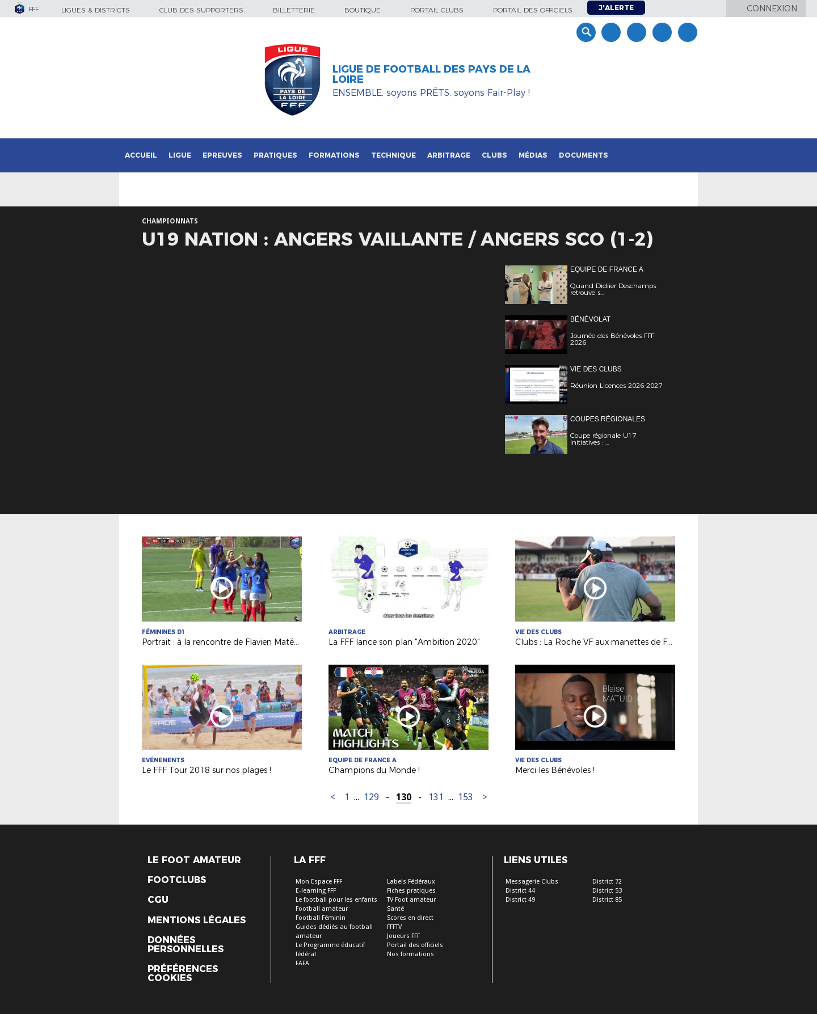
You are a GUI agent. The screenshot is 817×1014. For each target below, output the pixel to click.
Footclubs (177, 880)
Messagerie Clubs (532, 881)
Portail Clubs (437, 10)
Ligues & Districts (95, 10)
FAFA (302, 963)
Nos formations (410, 954)
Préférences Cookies (183, 974)
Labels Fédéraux (411, 881)
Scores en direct (410, 918)
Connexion (772, 8)
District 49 (520, 899)
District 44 (520, 890)
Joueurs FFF (403, 936)
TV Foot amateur (411, 899)
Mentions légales (197, 920)
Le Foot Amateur (194, 860)
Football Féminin (321, 918)
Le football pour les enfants (336, 899)
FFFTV (394, 927)
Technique (393, 155)
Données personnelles (186, 945)
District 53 (607, 890)
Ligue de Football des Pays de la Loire (431, 74)
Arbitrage (448, 155)
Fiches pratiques (411, 890)
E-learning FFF (316, 890)
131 (436, 797)
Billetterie (294, 10)
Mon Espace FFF (319, 881)
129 (371, 797)
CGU (158, 900)
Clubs (494, 155)
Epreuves (222, 155)
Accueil (141, 155)
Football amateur (322, 908)
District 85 (607, 899)
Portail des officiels (532, 10)
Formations (334, 155)
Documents (583, 155)
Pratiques (275, 155)
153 (465, 797)
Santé (395, 908)
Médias (533, 155)
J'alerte (616, 7)
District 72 (607, 881)
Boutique (362, 10)
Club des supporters (201, 10)
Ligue (180, 155)
